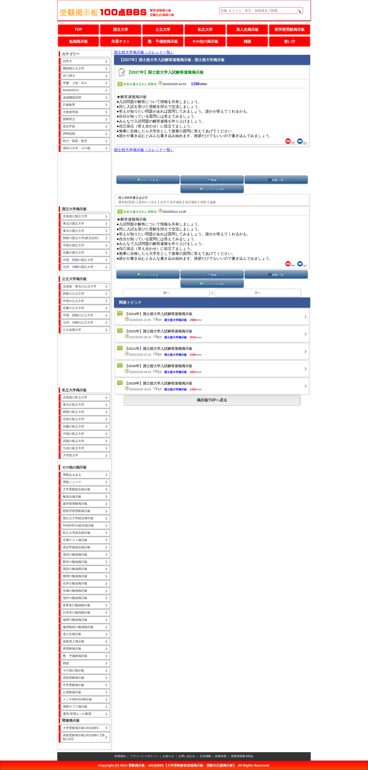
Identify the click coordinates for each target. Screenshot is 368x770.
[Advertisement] (84, 175)
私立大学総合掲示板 (76, 532)
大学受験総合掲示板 (76, 489)
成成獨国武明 (72, 97)
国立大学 (120, 29)
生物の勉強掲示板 (75, 590)
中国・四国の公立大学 (78, 315)
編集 (213, 202)
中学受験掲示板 (73, 685)
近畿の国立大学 (73, 252)
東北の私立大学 (73, 404)
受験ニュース (72, 482)
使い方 (289, 41)
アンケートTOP (212, 189)
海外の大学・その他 (76, 148)
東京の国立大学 (73, 231)
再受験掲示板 (72, 648)
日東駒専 (69, 105)
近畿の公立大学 (73, 308)
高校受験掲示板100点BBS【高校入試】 (84, 737)
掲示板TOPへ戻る (212, 400)
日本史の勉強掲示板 (76, 612)
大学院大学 (70, 455)
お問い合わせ (186, 756)
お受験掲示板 (72, 692)
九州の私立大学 (73, 448)
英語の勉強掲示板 (75, 554)
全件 (163, 202)
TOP (78, 29)
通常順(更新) (127, 202)
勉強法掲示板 (72, 496)
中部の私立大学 (73, 419)
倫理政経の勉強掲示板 (78, 627)
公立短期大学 (72, 330)
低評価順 (191, 202)
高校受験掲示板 (73, 677)
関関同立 (69, 119)
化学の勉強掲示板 (75, 583)
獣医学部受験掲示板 (76, 511)
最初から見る (148, 202)
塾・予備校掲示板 (163, 41)
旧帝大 (67, 61)
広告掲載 (205, 756)
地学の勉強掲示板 (75, 598)
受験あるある (72, 474)
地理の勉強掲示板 (75, 619)
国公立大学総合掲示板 (78, 518)
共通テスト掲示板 (75, 540)
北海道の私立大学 (75, 397)
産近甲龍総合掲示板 (76, 547)
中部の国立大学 (73, 245)
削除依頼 (220, 756)
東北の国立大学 (73, 223)
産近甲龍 (69, 126)
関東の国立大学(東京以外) (81, 238)
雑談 (247, 41)
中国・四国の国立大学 (78, 260)
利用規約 (120, 756)
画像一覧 (276, 180)
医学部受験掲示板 (290, 29)
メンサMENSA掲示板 (77, 699)
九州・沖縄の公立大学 (78, 322)
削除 (203, 202)
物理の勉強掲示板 (75, 576)
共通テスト (120, 41)
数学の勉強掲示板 (75, 562)
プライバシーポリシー (144, 756)
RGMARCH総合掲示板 (78, 525)
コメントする (147, 180)
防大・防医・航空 (75, 141)
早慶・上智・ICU (74, 83)
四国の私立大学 (73, 441)
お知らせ (168, 756)
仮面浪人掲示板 (73, 641)
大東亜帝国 (70, 112)
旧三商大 (69, 75)
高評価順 (176, 202)
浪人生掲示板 (247, 29)
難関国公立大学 (73, 68)
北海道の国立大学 (75, 216)
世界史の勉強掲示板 (76, 605)
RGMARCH (71, 90)
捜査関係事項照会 (242, 756)
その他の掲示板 (205, 41)
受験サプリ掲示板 (75, 706)
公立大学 (162, 29)
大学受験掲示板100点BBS (81, 728)
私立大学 (205, 29)
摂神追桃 (69, 133)
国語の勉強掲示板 (75, 569)
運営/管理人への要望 (77, 714)
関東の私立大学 (73, 412)
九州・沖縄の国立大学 (78, 267)
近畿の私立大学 (73, 426)
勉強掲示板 (78, 41)
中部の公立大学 (73, 301)
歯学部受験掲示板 (75, 503)
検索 (212, 180)
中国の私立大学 (73, 433)
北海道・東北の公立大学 (79, 286)
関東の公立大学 (73, 293)
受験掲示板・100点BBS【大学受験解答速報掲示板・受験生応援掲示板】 (182, 765)
